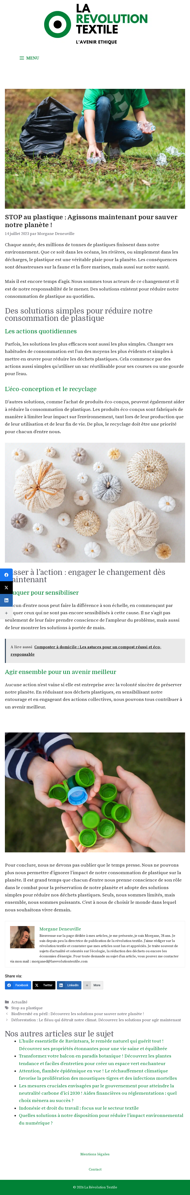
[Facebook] (18, 985)
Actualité (19, 1002)
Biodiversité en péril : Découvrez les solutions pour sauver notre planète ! (77, 1013)
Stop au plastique (27, 1008)
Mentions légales (95, 1154)
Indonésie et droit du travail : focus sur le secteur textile (79, 1108)
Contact (95, 1169)
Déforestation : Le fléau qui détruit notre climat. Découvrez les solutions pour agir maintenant (96, 1020)
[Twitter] (44, 985)
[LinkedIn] (69, 985)
